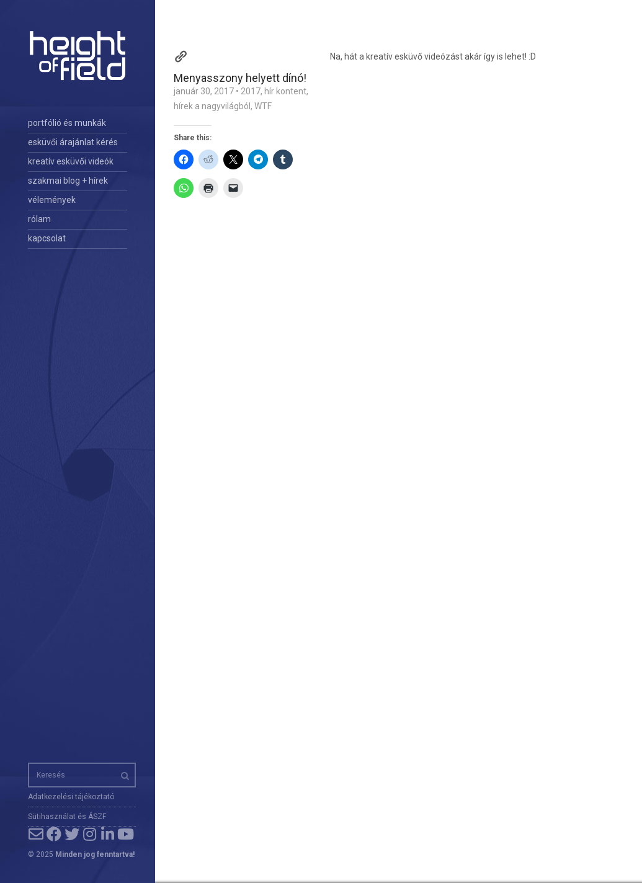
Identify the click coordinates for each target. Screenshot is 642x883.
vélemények (52, 200)
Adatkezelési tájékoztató (71, 796)
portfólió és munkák (67, 123)
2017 (251, 91)
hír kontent (285, 91)
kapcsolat (47, 238)
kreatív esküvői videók (71, 161)
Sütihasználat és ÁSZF (67, 816)
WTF (263, 106)
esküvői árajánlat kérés (73, 142)
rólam (39, 219)
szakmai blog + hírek (68, 181)
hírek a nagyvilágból (212, 106)
